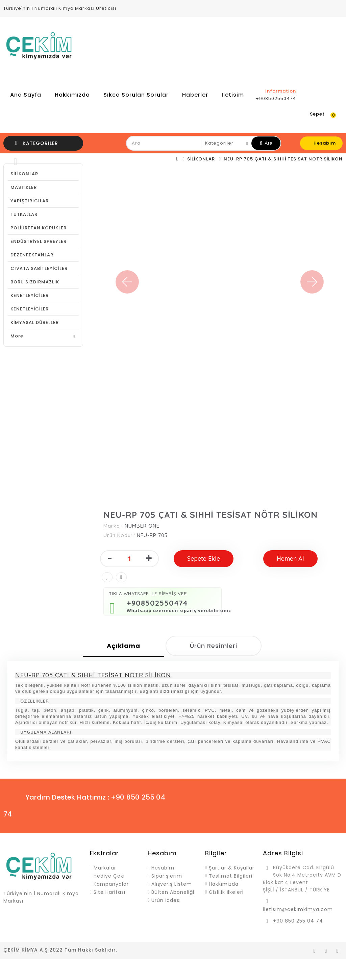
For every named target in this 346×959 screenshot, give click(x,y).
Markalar (105, 867)
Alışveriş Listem (171, 884)
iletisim (233, 95)
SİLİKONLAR (201, 159)
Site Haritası (109, 892)
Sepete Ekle (203, 558)
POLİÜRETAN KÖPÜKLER (38, 228)
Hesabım (162, 867)
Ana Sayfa (25, 95)
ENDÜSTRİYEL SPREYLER (38, 241)
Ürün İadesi (166, 900)
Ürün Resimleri (213, 645)
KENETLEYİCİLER (29, 295)
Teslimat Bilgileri (230, 876)
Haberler (195, 95)
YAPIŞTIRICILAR (29, 201)
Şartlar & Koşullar (231, 867)
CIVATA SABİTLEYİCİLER (39, 268)
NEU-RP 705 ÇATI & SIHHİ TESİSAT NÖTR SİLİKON (283, 159)
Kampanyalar (111, 884)
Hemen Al (290, 558)
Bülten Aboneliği (172, 892)
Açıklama (123, 645)
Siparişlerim (166, 876)
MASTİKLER (23, 187)
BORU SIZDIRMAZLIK (34, 282)
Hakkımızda (72, 95)
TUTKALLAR (24, 214)
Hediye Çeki (109, 876)
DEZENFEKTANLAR (31, 255)
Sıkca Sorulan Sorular (136, 95)
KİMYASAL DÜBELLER (34, 322)
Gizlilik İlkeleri (226, 892)
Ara (266, 143)
